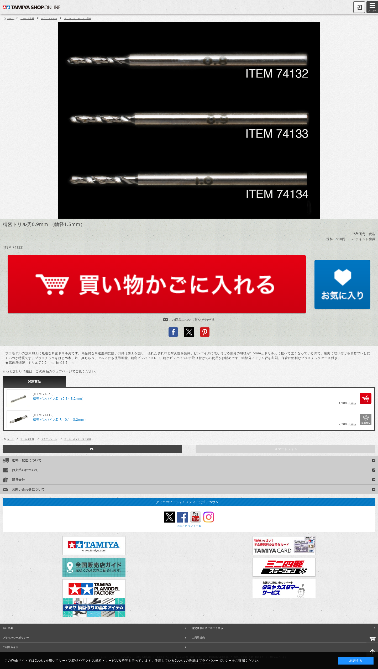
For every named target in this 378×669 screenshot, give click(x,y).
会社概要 (8, 628)
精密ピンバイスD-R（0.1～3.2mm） (60, 419)
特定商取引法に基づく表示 (207, 628)
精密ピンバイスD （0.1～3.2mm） (59, 398)
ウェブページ (62, 371)
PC (92, 449)
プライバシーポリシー (16, 637)
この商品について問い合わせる (192, 319)
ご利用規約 (198, 637)
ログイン (359, 7)
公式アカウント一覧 (188, 526)
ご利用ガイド (10, 647)
